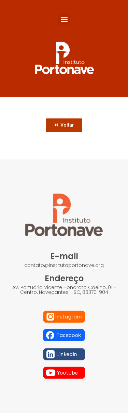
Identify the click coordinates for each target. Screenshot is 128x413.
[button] (64, 19)
